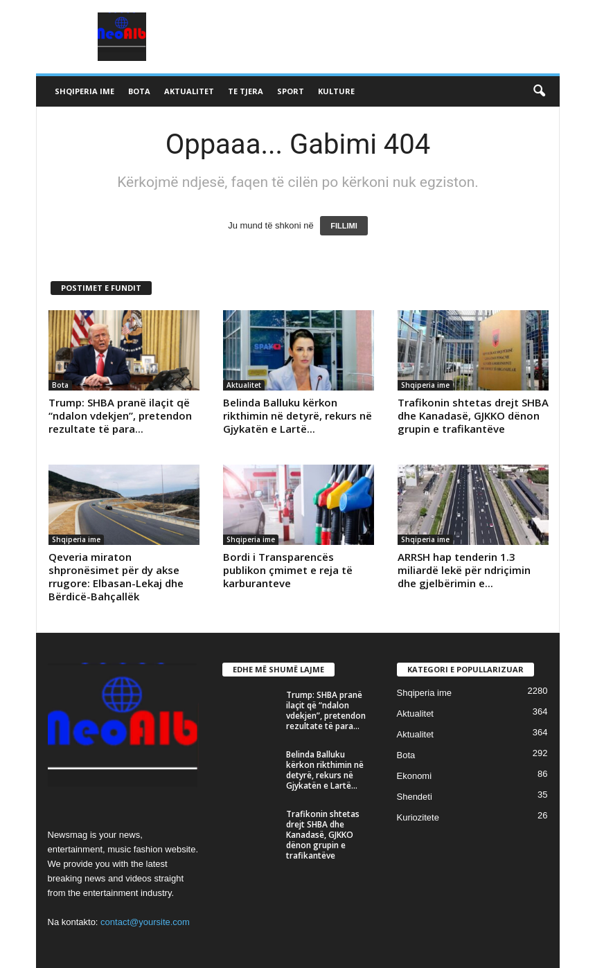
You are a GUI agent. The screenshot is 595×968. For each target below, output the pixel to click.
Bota (139, 91)
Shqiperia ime (84, 91)
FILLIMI (343, 226)
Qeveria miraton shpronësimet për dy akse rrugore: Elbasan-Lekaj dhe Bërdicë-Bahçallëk (116, 576)
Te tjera (245, 91)
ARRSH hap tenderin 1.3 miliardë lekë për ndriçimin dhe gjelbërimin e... (464, 570)
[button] (539, 91)
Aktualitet (189, 91)
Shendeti (414, 796)
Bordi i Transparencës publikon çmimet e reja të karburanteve (288, 570)
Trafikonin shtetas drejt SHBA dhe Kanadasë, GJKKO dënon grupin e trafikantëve (473, 415)
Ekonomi (414, 776)
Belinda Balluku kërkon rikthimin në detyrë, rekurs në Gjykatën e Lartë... (297, 415)
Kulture (336, 91)
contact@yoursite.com (145, 922)
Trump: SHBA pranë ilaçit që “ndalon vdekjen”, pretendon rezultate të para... (120, 415)
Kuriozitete (418, 817)
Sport (290, 91)
